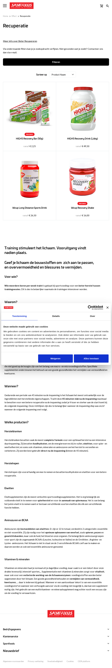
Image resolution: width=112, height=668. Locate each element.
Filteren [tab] (56, 62)
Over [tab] (92, 316)
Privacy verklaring (35, 661)
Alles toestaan (91, 358)
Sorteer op (41, 74)
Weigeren (55, 358)
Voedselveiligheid (55, 661)
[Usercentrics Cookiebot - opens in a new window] (90, 307)
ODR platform (84, 661)
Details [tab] (56, 316)
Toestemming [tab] (19, 316)
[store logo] (22, 5)
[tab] (56, 651)
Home (5, 16)
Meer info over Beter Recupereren (20, 41)
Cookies (70, 661)
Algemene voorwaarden (13, 661)
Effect (14, 16)
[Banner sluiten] (107, 307)
